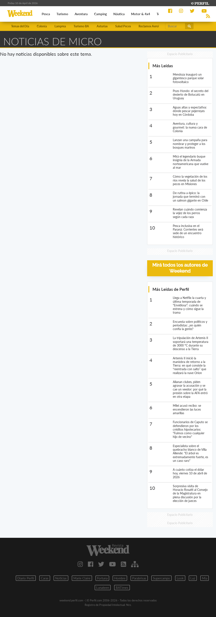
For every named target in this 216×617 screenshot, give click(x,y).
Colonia (42, 26)
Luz (192, 578)
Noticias (61, 578)
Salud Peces (123, 26)
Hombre (120, 578)
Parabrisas (139, 578)
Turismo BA (81, 26)
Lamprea (60, 26)
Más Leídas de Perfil (170, 289)
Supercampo (161, 578)
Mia (204, 578)
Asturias (102, 26)
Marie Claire (81, 578)
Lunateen (102, 587)
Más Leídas (162, 65)
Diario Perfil (25, 578)
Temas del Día (20, 26)
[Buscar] (175, 26)
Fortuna (102, 578)
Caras (45, 578)
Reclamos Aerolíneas (152, 26)
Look (180, 578)
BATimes (122, 587)
